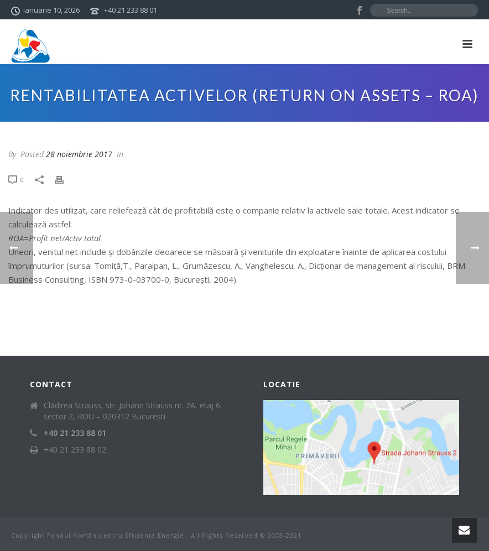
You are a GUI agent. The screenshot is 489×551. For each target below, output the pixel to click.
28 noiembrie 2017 (79, 154)
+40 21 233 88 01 (130, 10)
